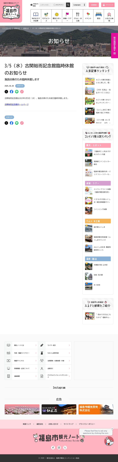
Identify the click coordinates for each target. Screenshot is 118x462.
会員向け (45, 368)
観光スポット (57, 20)
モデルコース (46, 20)
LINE (16, 91)
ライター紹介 (47, 345)
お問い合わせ (53, 424)
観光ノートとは (14, 345)
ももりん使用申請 (48, 353)
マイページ (109, 5)
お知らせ (17, 28)
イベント (88, 18)
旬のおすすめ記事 (36, 20)
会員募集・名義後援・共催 (51, 360)
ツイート (6, 91)
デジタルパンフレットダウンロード (53, 376)
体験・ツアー (67, 20)
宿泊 (98, 18)
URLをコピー (22, 91)
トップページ (6, 28)
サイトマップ (68, 424)
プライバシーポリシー (87, 424)
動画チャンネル (14, 360)
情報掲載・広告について (17, 368)
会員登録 (94, 5)
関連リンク (27, 424)
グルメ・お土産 (78, 20)
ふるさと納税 (109, 20)
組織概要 (12, 376)
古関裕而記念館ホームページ (17, 104)
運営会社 (40, 424)
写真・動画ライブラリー (17, 353)
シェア (11, 91)
